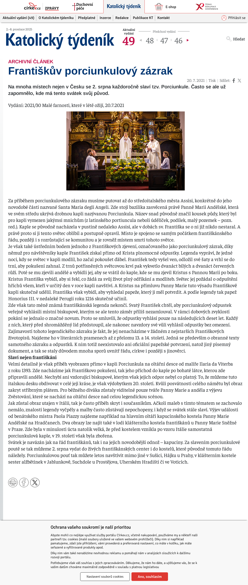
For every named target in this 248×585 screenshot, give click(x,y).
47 (164, 40)
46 (178, 40)
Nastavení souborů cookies (105, 577)
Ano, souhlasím (150, 576)
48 (150, 40)
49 (128, 40)
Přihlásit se (233, 17)
